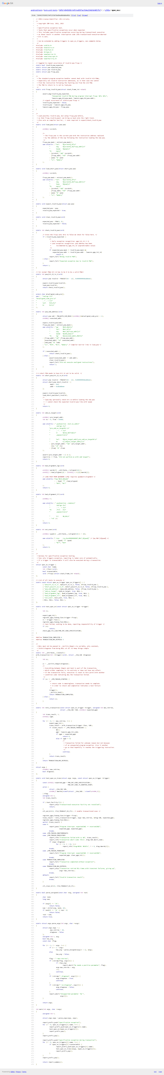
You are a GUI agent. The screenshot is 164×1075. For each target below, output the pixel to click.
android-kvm (36, 10)
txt (155, 1072)
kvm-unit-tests (50, 10)
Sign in (160, 3)
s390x (107, 10)
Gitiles (13, 1072)
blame (85, 15)
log (79, 15)
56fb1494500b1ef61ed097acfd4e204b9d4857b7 (80, 10)
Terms (24, 1072)
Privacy (18, 1072)
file (73, 15)
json (160, 1072)
